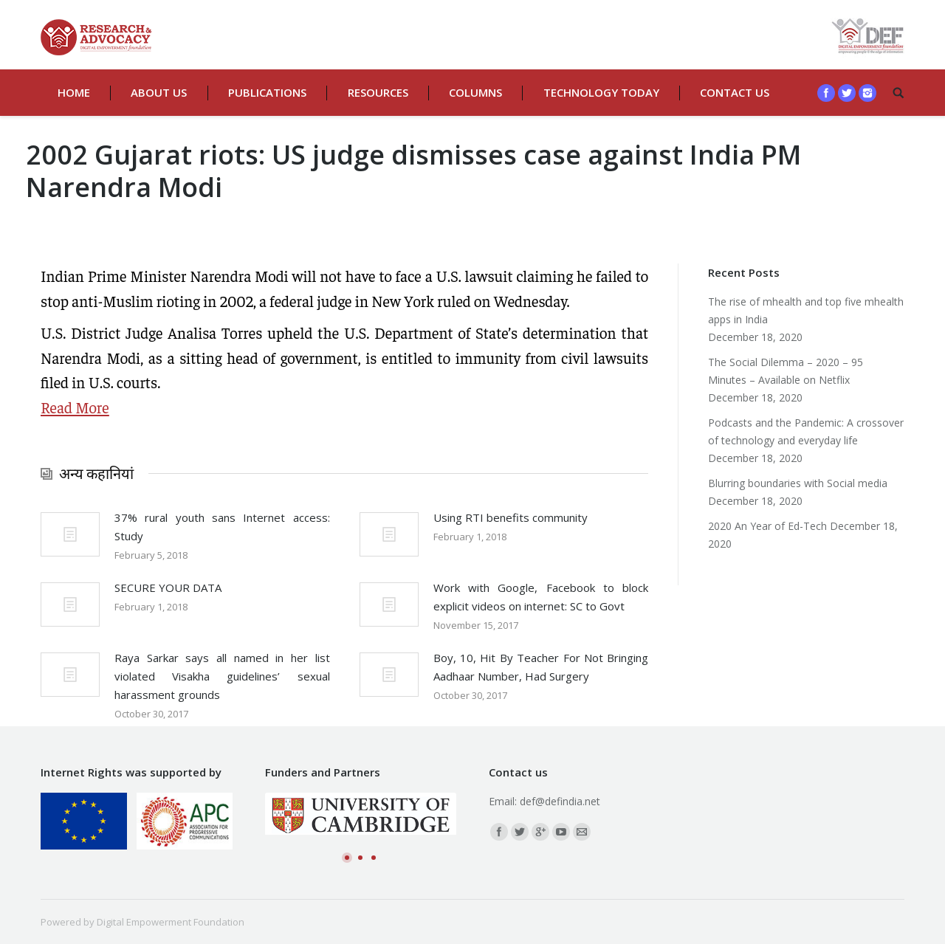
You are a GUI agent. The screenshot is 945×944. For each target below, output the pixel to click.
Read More (75, 407)
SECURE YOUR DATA (167, 587)
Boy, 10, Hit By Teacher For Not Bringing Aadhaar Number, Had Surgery (541, 666)
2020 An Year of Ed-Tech (767, 526)
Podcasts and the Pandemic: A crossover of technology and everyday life (806, 431)
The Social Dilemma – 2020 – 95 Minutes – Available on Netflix (785, 371)
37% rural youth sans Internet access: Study (222, 526)
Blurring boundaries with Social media (797, 483)
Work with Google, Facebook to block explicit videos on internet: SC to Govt (541, 596)
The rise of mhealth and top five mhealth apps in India (806, 310)
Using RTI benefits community (510, 517)
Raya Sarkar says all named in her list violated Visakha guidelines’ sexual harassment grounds (222, 676)
